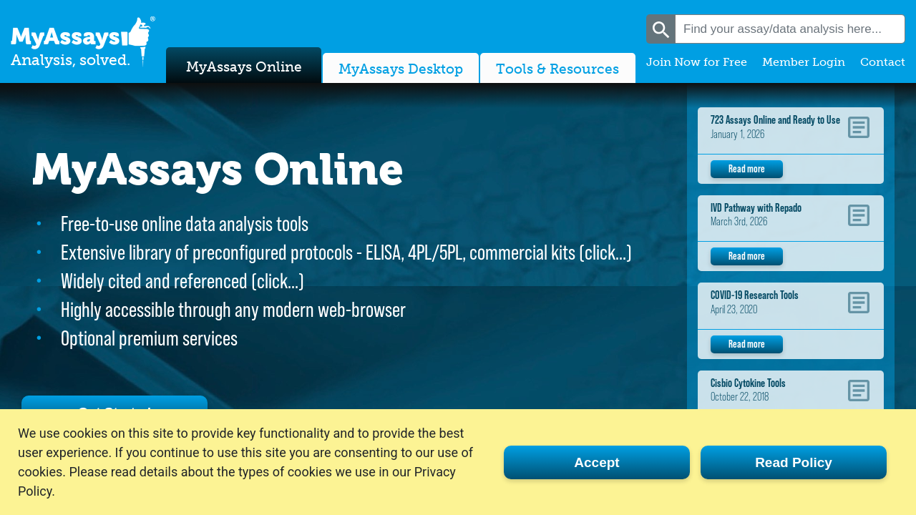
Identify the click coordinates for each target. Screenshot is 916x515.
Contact (882, 62)
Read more (747, 168)
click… (605, 252)
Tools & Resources (557, 67)
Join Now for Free (696, 62)
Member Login (803, 62)
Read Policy (793, 462)
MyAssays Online (244, 63)
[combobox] (790, 29)
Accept (596, 462)
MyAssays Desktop (400, 67)
